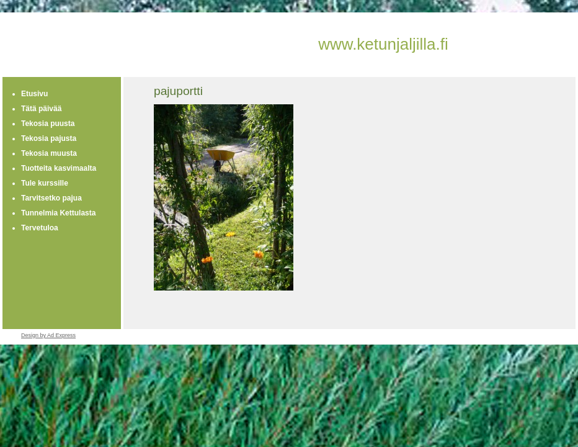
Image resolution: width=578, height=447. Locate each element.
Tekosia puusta (47, 123)
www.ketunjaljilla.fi (383, 44)
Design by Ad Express (48, 335)
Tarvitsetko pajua (51, 198)
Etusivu (34, 93)
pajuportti (178, 90)
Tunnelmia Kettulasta (58, 213)
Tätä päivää (41, 108)
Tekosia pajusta (48, 138)
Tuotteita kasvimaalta (58, 168)
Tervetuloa (39, 228)
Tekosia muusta (49, 153)
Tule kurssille (44, 183)
